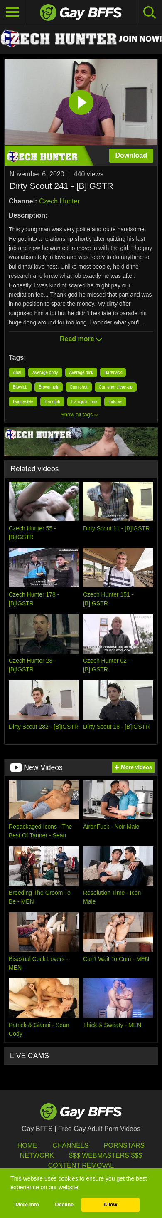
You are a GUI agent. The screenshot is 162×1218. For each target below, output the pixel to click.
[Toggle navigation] (12, 12)
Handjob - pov (84, 401)
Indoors (115, 401)
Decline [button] (64, 1205)
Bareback (113, 372)
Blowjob (20, 387)
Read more (81, 338)
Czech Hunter (59, 201)
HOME (27, 1145)
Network (37, 1155)
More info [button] (27, 1205)
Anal (17, 372)
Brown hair (49, 387)
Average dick (81, 372)
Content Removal (81, 1165)
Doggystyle (23, 401)
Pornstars (124, 1145)
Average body (45, 372)
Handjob (52, 401)
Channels (70, 1145)
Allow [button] (110, 1205)
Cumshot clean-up (116, 387)
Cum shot (79, 387)
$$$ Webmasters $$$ (105, 1155)
